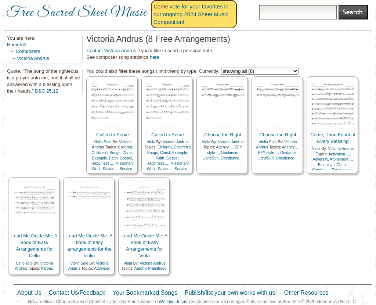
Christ (127, 153)
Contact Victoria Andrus (111, 50)
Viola (151, 142)
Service (125, 169)
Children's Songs (105, 153)
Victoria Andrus (33, 58)
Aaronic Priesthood (150, 268)
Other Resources (306, 293)
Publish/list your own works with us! (231, 293)
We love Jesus (173, 301)
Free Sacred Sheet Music (76, 12)
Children (125, 147)
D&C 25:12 (46, 91)
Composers (28, 51)
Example (99, 158)
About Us (29, 293)
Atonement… (341, 159)
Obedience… (232, 158)
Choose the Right (222, 134)
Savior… (110, 169)
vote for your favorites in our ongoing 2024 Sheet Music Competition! (190, 14)
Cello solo (24, 263)
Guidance (229, 153)
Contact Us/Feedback (77, 293)
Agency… (224, 147)
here (154, 57)
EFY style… (268, 153)
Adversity (320, 159)
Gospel (126, 158)
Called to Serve (112, 134)
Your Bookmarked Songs (145, 293)
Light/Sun (210, 158)
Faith (113, 158)
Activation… (339, 154)
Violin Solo (102, 142)
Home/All (16, 44)
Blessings (326, 165)
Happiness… (102, 163)
